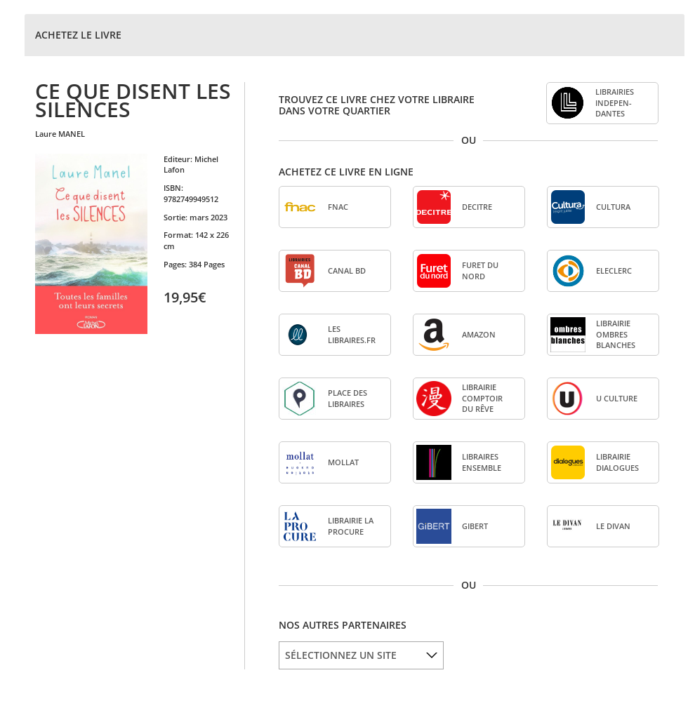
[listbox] (361, 655)
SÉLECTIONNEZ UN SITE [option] (341, 655)
